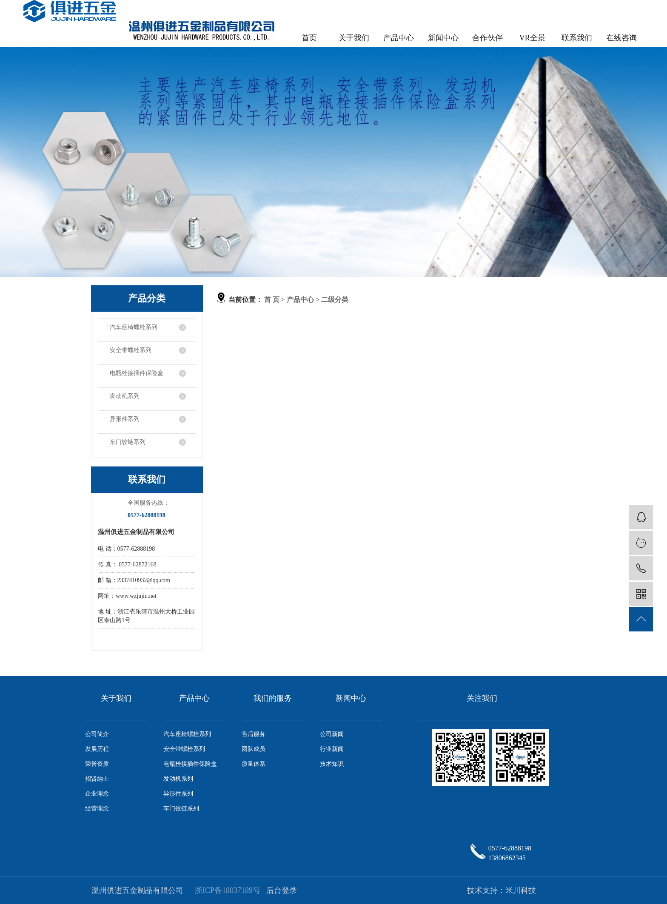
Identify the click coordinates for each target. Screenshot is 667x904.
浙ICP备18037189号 (227, 890)
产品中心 (398, 38)
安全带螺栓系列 (130, 350)
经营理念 (97, 808)
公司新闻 (332, 734)
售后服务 (253, 734)
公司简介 (97, 734)
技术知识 (332, 764)
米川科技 (520, 890)
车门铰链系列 (127, 442)
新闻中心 (443, 38)
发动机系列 (125, 396)
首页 (309, 38)
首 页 (271, 299)
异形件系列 (125, 419)
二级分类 (334, 299)
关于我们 (354, 38)
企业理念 (97, 793)
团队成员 (253, 749)
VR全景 (532, 38)
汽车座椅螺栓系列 (133, 327)
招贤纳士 (97, 779)
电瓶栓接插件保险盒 (136, 373)
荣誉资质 (97, 764)
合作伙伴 (487, 38)
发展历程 (97, 749)
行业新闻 (332, 749)
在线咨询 (621, 38)
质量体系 (253, 764)
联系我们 (577, 38)
